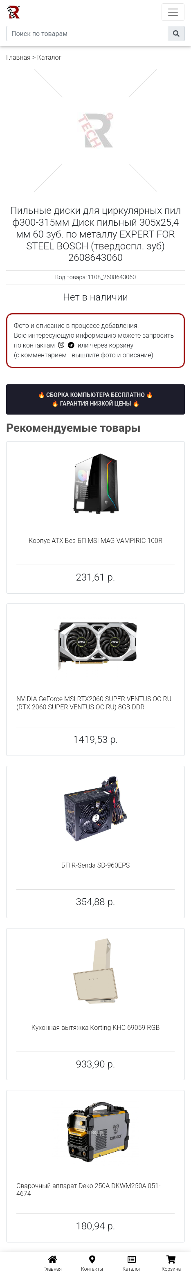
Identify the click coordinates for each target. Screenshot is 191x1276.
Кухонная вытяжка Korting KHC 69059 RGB (95, 1028)
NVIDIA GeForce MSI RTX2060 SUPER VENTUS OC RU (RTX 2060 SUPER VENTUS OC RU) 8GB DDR (93, 703)
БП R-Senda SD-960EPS (95, 865)
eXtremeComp (107, 3)
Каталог (49, 57)
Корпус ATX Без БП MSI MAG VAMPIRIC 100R (95, 541)
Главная (18, 57)
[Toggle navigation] (173, 12)
